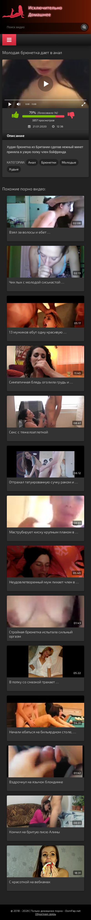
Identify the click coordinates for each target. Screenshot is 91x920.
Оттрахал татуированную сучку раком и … (43, 482)
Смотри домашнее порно (36, 11)
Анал (32, 162)
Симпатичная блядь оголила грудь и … (41, 382)
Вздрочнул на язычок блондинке (36, 782)
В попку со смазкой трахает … (34, 682)
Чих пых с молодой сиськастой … (36, 282)
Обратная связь (45, 913)
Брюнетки (48, 162)
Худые (14, 169)
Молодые (69, 162)
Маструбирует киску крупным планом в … (43, 532)
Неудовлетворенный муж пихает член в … (44, 582)
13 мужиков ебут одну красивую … (37, 332)
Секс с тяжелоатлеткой (28, 432)
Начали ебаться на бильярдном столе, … (42, 732)
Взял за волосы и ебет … (29, 232)
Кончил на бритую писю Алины (34, 832)
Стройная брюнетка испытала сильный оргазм (41, 634)
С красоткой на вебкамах (29, 882)
